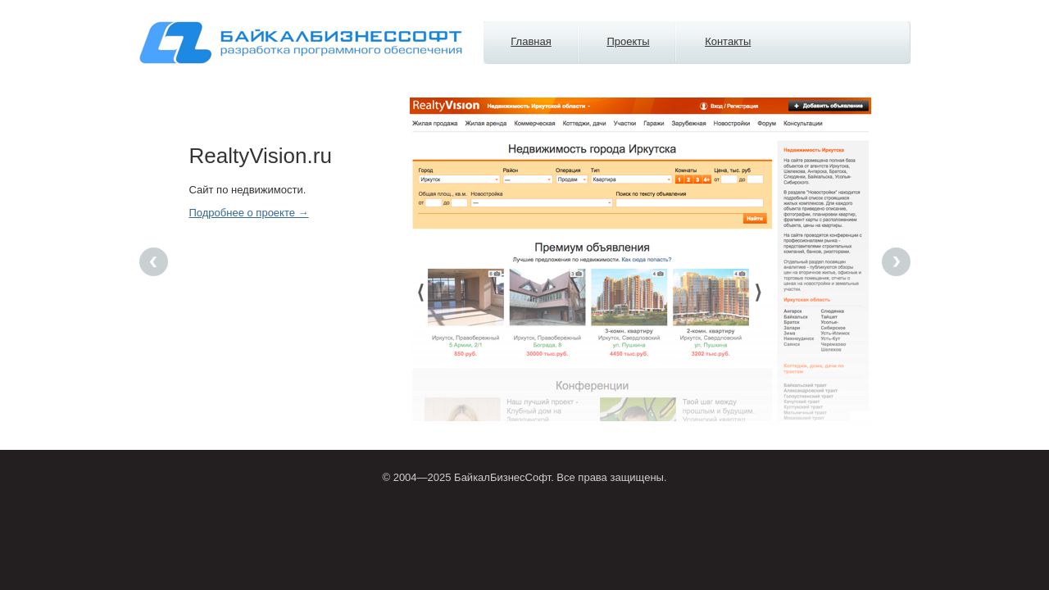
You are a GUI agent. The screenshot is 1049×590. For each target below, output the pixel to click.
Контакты (728, 41)
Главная (531, 41)
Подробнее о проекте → (249, 212)
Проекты (627, 41)
